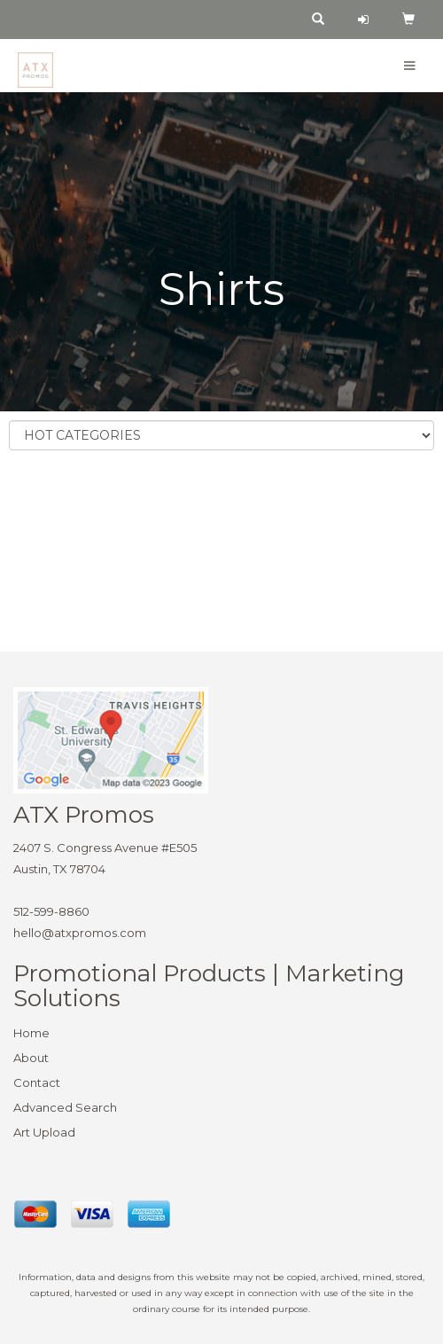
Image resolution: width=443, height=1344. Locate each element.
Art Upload (44, 1132)
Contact (36, 1082)
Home (31, 1033)
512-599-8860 (51, 911)
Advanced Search (65, 1107)
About (31, 1058)
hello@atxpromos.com (79, 933)
